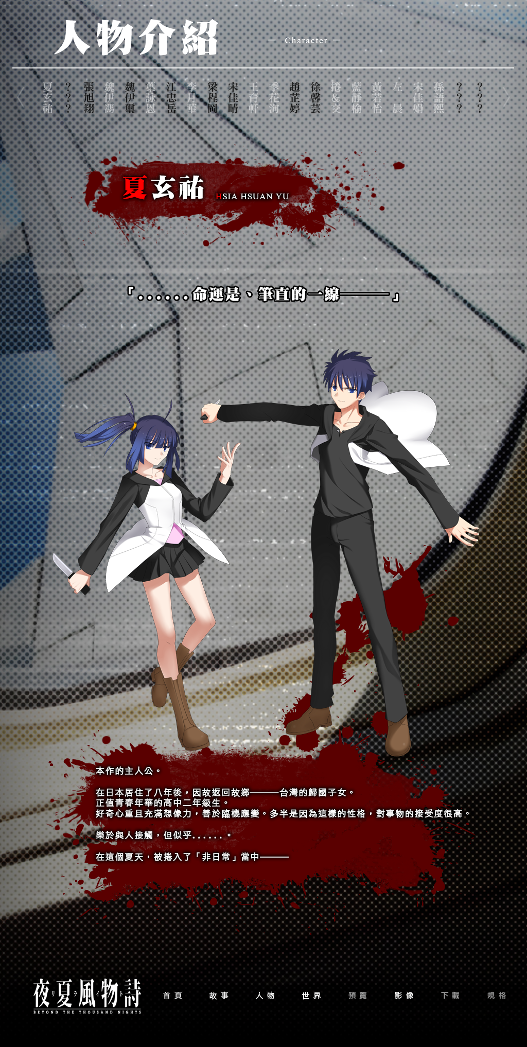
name (47, 97)
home (172, 995)
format (496, 995)
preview (358, 995)
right (505, 97)
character (265, 995)
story (219, 995)
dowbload (450, 995)
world (311, 995)
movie (404, 995)
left (21, 97)
